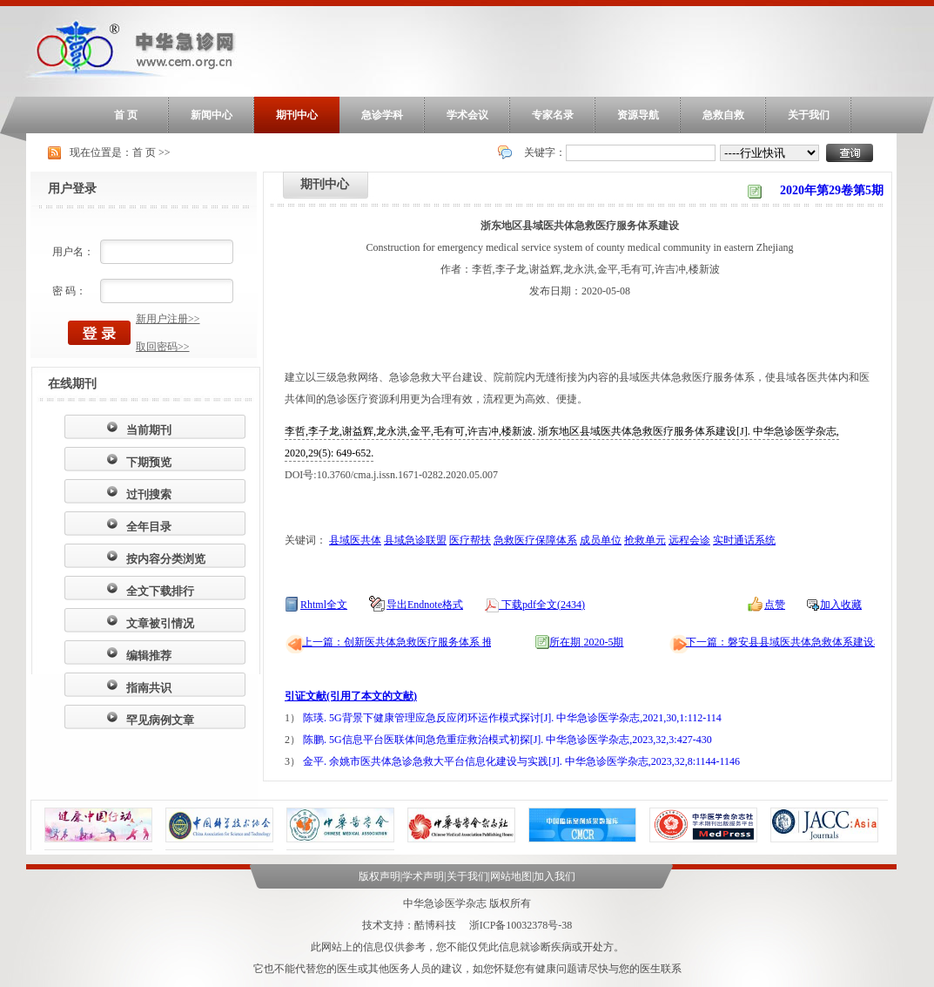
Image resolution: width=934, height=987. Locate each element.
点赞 (774, 604)
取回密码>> (163, 347)
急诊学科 (382, 115)
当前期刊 (148, 429)
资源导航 (638, 115)
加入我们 (554, 876)
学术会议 (467, 115)
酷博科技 (435, 925)
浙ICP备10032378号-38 (521, 925)
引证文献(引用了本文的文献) (351, 696)
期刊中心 (297, 115)
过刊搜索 (148, 494)
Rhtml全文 (323, 604)
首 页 (126, 115)
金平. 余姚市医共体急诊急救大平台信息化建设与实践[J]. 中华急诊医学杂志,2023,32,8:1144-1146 (521, 761)
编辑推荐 (148, 655)
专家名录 (553, 115)
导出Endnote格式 (424, 604)
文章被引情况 (160, 623)
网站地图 (511, 876)
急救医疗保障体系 (535, 540)
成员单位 (601, 540)
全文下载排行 (160, 591)
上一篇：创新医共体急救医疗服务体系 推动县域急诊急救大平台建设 (460, 642)
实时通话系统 (744, 540)
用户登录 (72, 188)
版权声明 (379, 876)
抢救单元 (645, 540)
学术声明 (423, 876)
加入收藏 (841, 604)
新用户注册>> (168, 319)
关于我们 (809, 115)
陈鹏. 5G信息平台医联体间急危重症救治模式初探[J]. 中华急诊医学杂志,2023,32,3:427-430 (507, 739)
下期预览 (148, 462)
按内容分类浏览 (165, 558)
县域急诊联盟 (415, 540)
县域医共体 (355, 540)
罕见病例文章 (160, 720)
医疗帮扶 (470, 540)
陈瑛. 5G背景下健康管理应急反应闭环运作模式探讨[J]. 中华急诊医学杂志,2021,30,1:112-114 (512, 718)
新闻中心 (211, 115)
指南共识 (148, 687)
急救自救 (723, 115)
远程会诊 (689, 540)
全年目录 (148, 526)
